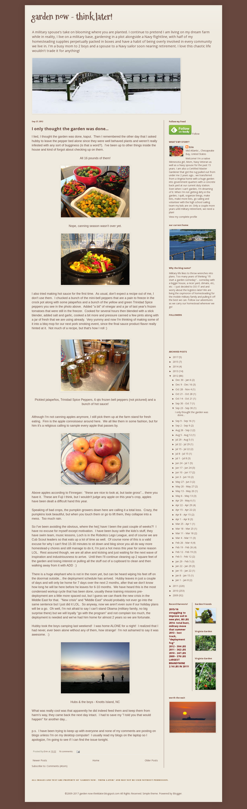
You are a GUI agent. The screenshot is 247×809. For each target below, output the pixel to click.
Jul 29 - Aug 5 (183, 439)
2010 (176, 590)
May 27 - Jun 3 (183, 481)
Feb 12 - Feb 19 (184, 552)
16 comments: (66, 751)
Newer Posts (40, 760)
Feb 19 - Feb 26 (184, 547)
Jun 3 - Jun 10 (183, 477)
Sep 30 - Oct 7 (183, 403)
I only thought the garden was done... (70, 128)
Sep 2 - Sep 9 (183, 425)
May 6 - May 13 (184, 495)
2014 (176, 366)
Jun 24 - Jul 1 (182, 463)
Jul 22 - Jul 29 (182, 444)
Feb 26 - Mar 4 (183, 542)
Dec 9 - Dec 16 (184, 384)
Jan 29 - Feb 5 (183, 561)
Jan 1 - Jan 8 (182, 580)
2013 (176, 371)
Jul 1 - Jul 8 (181, 458)
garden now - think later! (72, 16)
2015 (176, 361)
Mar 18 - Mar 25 (184, 528)
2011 (176, 586)
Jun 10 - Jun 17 (183, 472)
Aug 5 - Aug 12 (183, 435)
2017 (176, 357)
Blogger (177, 793)
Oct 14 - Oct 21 (184, 398)
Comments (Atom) (57, 766)
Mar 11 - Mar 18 (184, 533)
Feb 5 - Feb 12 (183, 556)
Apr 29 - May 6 (183, 500)
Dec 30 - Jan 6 (183, 380)
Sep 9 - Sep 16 (183, 421)
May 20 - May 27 (185, 486)
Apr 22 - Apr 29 (184, 505)
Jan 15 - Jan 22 (183, 570)
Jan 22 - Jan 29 (183, 566)
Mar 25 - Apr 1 (183, 523)
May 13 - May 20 (185, 491)
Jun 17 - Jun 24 (183, 467)
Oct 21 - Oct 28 (184, 394)
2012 (176, 375)
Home (95, 760)
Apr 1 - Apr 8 (182, 519)
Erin (191, 147)
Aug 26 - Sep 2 (183, 430)
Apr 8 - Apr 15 (183, 514)
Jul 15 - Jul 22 (182, 449)
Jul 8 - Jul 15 (182, 453)
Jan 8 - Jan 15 (183, 575)
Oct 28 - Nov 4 (183, 389)
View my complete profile (183, 216)
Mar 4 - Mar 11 (184, 538)
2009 (176, 595)
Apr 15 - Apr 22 (184, 509)
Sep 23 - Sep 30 (184, 408)
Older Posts (151, 760)
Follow (195, 133)
